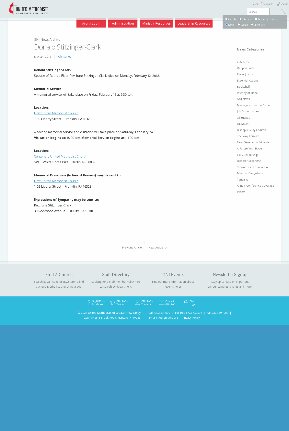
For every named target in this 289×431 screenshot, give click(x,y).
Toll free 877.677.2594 (188, 313)
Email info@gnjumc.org (163, 317)
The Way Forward (240, 136)
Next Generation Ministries (246, 142)
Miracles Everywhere (242, 173)
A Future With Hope (241, 148)
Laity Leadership (239, 155)
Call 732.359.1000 (159, 313)
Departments (208, 7)
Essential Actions (240, 80)
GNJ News (235, 99)
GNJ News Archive (47, 39)
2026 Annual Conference (83, 7)
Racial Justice (237, 74)
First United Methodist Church (56, 113)
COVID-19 (235, 62)
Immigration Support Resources (130, 7)
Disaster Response (241, 161)
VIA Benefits (232, 7)
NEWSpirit (235, 124)
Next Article (155, 247)
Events (233, 192)
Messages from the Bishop (246, 105)
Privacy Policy (191, 317)
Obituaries (64, 56)
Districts (186, 7)
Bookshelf (235, 86)
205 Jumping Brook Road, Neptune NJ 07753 (112, 317)
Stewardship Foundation (244, 167)
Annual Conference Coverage (248, 185)
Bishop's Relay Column (244, 130)
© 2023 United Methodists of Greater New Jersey (109, 313)
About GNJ (167, 7)
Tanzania (235, 179)
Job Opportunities (240, 111)
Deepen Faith (238, 68)
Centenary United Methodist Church (60, 156)
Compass (253, 7)
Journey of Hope (239, 93)
